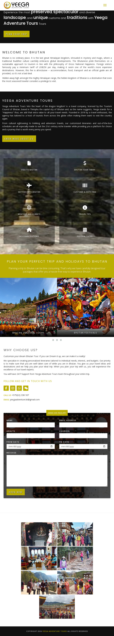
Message (11, 452)
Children (64, 431)
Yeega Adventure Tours (54, 631)
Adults (11, 431)
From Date (13, 442)
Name (10, 420)
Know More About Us (19, 138)
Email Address (67, 420)
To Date (64, 442)
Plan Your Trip (16, 34)
